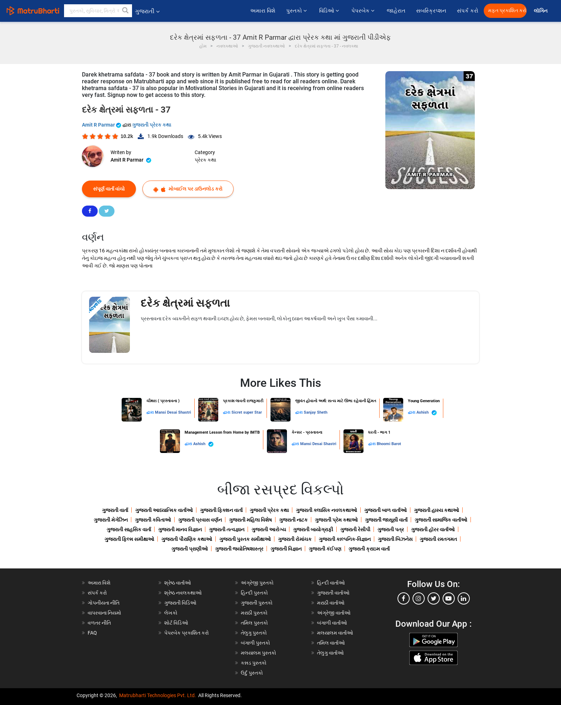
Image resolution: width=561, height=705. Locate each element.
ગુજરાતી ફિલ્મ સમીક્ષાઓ (129, 539)
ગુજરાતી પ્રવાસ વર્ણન (200, 520)
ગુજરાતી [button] (147, 11)
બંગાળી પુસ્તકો (255, 643)
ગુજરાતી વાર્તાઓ (333, 593)
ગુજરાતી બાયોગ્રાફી (313, 529)
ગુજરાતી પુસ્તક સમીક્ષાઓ (245, 539)
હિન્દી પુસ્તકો (254, 593)
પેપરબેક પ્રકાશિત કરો (186, 633)
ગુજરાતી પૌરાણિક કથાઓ (186, 539)
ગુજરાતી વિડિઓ (180, 603)
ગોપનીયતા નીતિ (103, 603)
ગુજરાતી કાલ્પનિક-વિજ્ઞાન (345, 539)
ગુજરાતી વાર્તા (115, 510)
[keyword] (98, 10)
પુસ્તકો (297, 11)
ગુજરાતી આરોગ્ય (269, 529)
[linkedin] (464, 598)
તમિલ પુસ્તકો (254, 623)
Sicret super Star (246, 412)
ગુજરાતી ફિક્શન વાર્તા (221, 510)
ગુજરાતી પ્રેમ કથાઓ (336, 520)
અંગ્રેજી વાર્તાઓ (334, 613)
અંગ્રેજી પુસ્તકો (257, 583)
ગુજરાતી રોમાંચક (295, 539)
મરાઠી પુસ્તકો (254, 613)
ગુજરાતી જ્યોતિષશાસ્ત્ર (239, 549)
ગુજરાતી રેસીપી (355, 529)
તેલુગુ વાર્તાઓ (330, 653)
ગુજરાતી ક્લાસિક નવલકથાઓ (326, 510)
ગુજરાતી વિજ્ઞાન (286, 549)
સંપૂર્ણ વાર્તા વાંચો (109, 189)
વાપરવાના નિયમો (105, 613)
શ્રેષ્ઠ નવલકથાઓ (183, 593)
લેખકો (170, 613)
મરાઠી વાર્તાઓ (331, 603)
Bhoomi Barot (389, 444)
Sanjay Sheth (315, 412)
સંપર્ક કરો (467, 11)
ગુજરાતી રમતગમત (438, 539)
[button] (125, 10)
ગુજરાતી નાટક (293, 520)
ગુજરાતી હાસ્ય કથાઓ (436, 510)
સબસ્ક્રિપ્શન (431, 11)
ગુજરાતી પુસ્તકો (257, 603)
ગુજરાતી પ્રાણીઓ (189, 549)
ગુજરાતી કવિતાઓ (153, 520)
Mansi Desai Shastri (173, 412)
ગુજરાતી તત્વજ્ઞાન (226, 529)
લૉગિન (541, 11)
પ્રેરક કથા (205, 160)
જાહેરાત (396, 11)
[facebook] (403, 598)
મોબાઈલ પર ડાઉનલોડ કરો (188, 189)
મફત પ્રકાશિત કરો (507, 10)
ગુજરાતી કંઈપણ (325, 549)
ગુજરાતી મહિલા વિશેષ (250, 520)
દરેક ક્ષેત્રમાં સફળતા (185, 303)
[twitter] (434, 598)
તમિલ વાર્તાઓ (331, 643)
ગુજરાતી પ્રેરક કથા (151, 125)
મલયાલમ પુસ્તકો (258, 653)
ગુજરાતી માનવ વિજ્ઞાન (180, 529)
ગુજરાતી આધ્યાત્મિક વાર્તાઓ (164, 510)
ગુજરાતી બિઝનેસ (395, 539)
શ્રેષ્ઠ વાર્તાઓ (177, 583)
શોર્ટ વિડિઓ (176, 623)
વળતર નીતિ (99, 623)
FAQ (92, 633)
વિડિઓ (330, 11)
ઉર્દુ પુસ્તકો (252, 673)
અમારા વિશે (262, 11)
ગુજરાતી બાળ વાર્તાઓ (385, 510)
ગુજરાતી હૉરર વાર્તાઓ (433, 529)
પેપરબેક (363, 11)
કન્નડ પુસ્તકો (254, 663)
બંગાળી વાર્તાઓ (332, 623)
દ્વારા (150, 412)
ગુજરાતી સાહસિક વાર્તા (129, 529)
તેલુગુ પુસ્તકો (254, 633)
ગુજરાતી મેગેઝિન (111, 520)
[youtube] (449, 598)
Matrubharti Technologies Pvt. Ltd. (157, 695)
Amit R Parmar (102, 125)
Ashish (426, 412)
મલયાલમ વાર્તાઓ (335, 633)
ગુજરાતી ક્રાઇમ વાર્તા (369, 549)
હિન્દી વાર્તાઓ (331, 583)
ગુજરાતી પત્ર (390, 529)
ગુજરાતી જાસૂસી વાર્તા (386, 520)
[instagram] (419, 598)
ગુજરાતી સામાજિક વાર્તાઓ (441, 520)
